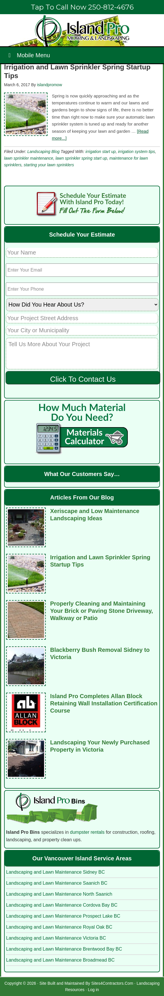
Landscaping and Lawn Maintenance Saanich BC (56, 883)
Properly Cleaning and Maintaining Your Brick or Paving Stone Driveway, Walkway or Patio (101, 610)
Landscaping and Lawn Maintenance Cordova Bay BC (61, 905)
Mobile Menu (28, 55)
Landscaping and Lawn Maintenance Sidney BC (55, 872)
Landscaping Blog (43, 151)
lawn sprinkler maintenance (28, 158)
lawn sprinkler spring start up (81, 158)
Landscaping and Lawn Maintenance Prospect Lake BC (63, 916)
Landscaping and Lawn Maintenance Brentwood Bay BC (64, 949)
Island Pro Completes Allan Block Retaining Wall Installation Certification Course (103, 703)
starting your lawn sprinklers (49, 165)
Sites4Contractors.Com (112, 983)
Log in (93, 989)
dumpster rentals (87, 832)
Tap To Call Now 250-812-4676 (82, 7)
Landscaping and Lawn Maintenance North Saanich (59, 894)
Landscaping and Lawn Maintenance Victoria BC (56, 938)
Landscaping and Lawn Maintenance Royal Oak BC (59, 927)
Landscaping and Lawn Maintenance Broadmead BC (60, 960)
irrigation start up (100, 151)
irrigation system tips (136, 151)
